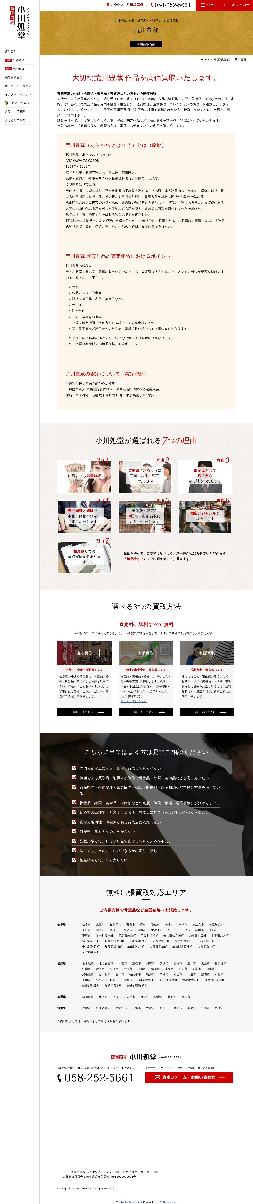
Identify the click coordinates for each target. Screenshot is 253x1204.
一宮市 (123, 963)
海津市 (169, 924)
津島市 (169, 968)
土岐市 (86, 930)
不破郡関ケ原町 (208, 941)
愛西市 (100, 968)
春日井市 (221, 963)
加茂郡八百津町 (182, 946)
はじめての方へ (17, 103)
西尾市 (178, 963)
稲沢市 (114, 968)
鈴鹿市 (158, 996)
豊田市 (120, 974)
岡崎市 (150, 963)
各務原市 (115, 924)
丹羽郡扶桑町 (168, 980)
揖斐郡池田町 (91, 941)
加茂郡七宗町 (136, 946)
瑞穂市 (155, 924)
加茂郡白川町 (206, 946)
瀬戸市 (150, 974)
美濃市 (114, 930)
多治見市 (198, 924)
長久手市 (135, 974)
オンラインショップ (18, 85)
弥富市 (197, 968)
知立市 (178, 974)
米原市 (164, 1008)
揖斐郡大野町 (184, 941)
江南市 (86, 968)
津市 (115, 996)
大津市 (150, 1008)
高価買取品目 (13, 77)
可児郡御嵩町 (91, 952)
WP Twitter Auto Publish (129, 1202)
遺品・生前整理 (15, 111)
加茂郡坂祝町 (113, 946)
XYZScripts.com (167, 1202)
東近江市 (121, 1008)
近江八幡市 (103, 1008)
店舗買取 (11, 51)
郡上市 (172, 930)
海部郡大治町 (191, 980)
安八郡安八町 (161, 941)
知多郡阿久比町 (215, 980)
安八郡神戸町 (91, 946)
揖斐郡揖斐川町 (115, 941)
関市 (143, 924)
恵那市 (213, 930)
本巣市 (183, 924)
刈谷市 (219, 974)
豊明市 (205, 974)
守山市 (205, 1008)
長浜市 (136, 1008)
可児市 (128, 930)
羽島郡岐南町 (127, 935)
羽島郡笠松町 (149, 935)
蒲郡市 (100, 980)
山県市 (100, 930)
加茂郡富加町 (158, 946)
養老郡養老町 (104, 935)
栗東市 (191, 1008)
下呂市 (186, 930)
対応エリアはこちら (134, 701)
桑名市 (103, 996)
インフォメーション (18, 94)
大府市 (191, 974)
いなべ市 (129, 996)
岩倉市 (141, 968)
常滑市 (128, 980)
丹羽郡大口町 (146, 980)
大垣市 (100, 924)
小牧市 (128, 968)
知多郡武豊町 (91, 985)
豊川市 (191, 963)
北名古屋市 (106, 963)
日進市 (210, 968)
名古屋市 (88, 963)
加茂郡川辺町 (197, 935)
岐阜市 (86, 924)
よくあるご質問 (15, 120)
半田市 (86, 980)
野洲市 (178, 1008)
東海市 (164, 974)
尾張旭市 (88, 974)
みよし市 (104, 974)
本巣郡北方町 (220, 935)
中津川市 (157, 930)
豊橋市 (136, 963)
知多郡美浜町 (113, 985)
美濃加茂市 (216, 924)
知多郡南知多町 (137, 985)
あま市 (183, 968)
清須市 (155, 968)
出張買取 (15, 60)
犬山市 (205, 963)
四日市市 (88, 996)
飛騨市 (86, 935)
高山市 (199, 930)
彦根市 (86, 1008)
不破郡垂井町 (138, 941)
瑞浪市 (141, 930)
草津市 (219, 1008)
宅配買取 (15, 68)
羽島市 (130, 924)
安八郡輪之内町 (173, 935)
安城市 (164, 963)
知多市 (114, 980)
